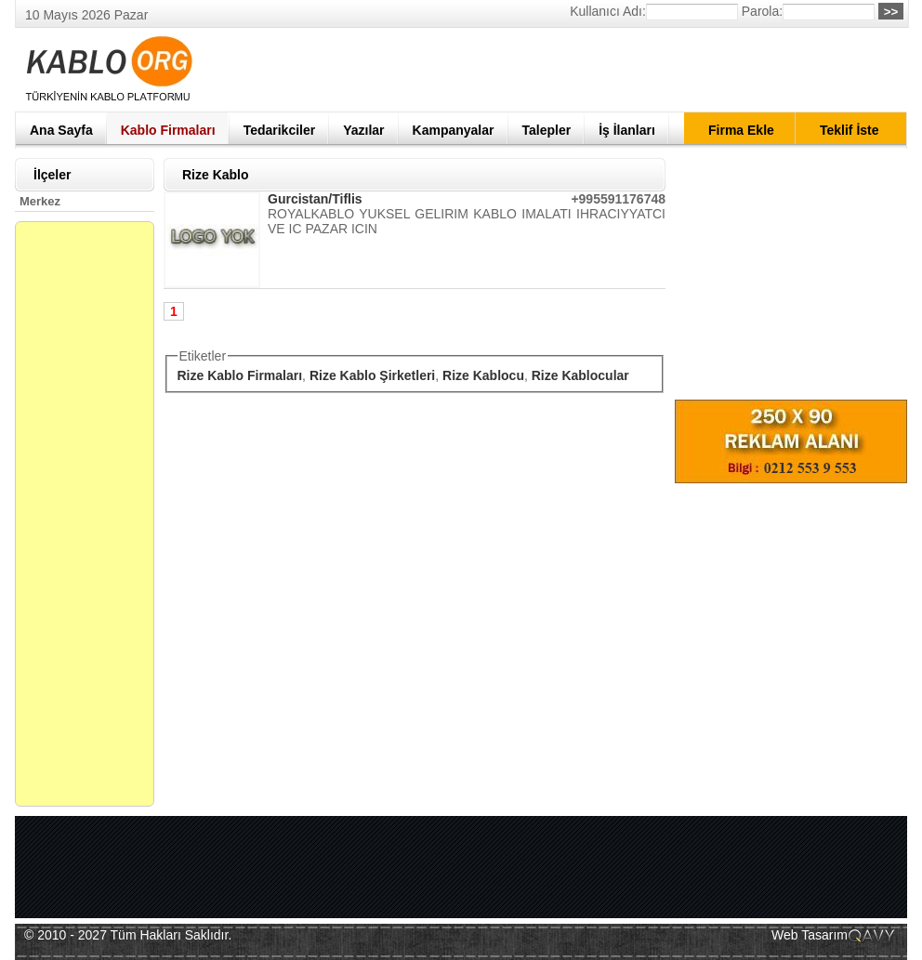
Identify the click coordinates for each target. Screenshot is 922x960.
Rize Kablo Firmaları (240, 375)
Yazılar (363, 130)
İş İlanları (627, 130)
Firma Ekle (741, 130)
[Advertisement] (568, 70)
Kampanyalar (453, 130)
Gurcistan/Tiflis (315, 198)
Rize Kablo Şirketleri (372, 375)
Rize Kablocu (483, 375)
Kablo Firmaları (168, 130)
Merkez (40, 201)
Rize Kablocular (580, 375)
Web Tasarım (809, 934)
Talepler (547, 130)
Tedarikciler (280, 130)
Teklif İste (849, 130)
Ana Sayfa (61, 130)
